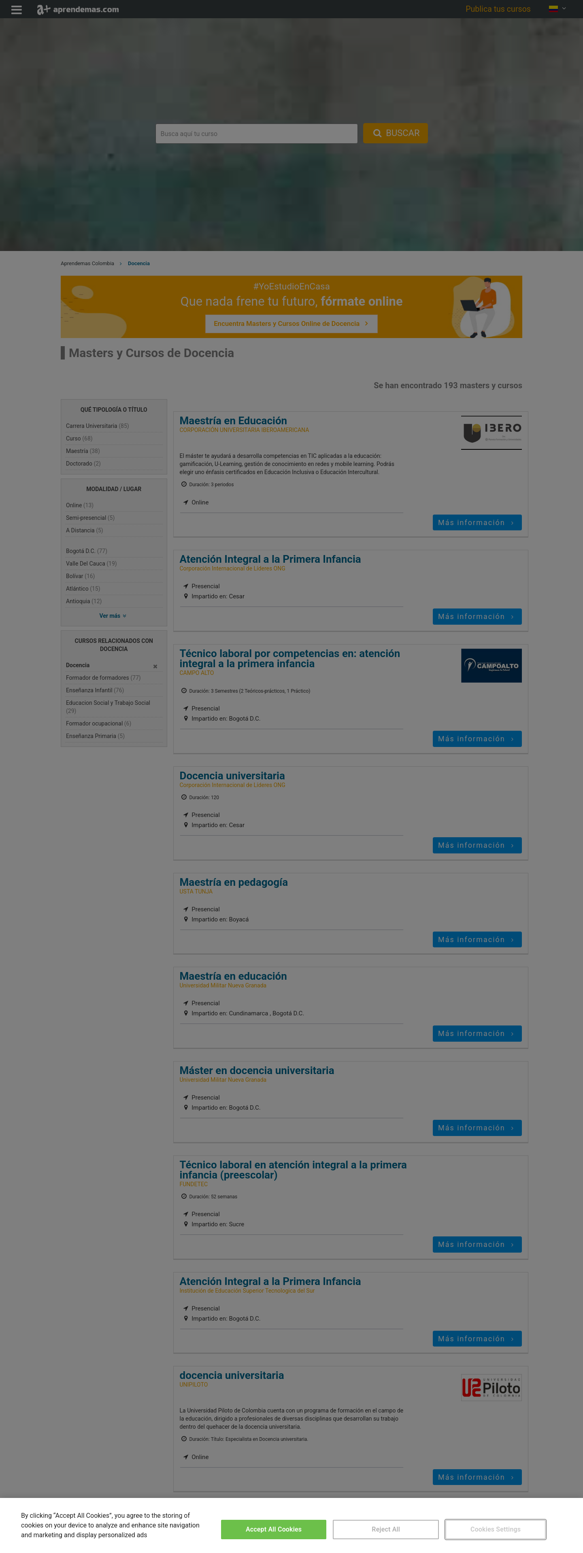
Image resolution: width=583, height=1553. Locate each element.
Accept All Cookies (274, 1529)
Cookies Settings (495, 1529)
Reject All (386, 1529)
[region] (291, 1525)
